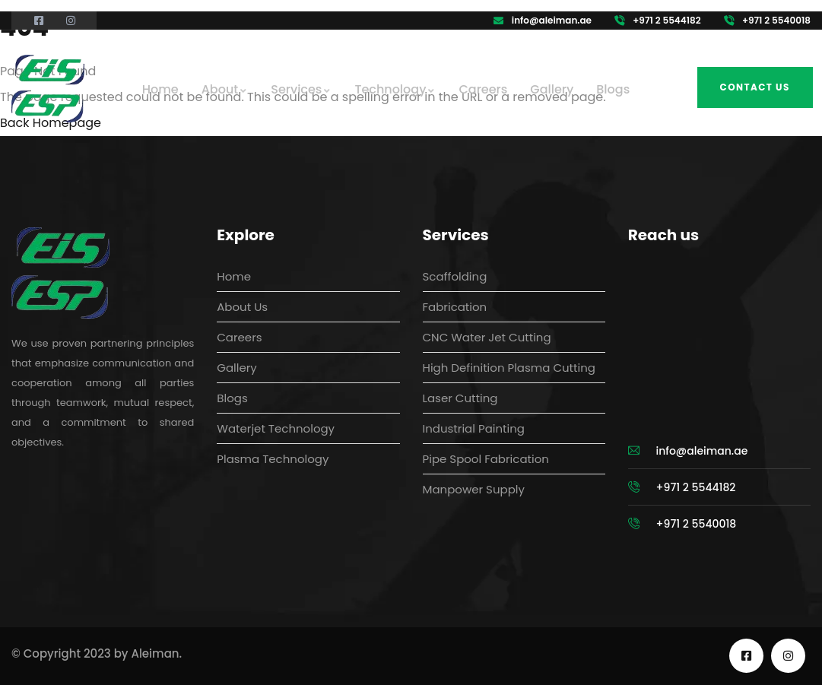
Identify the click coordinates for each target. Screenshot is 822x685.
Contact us (755, 87)
